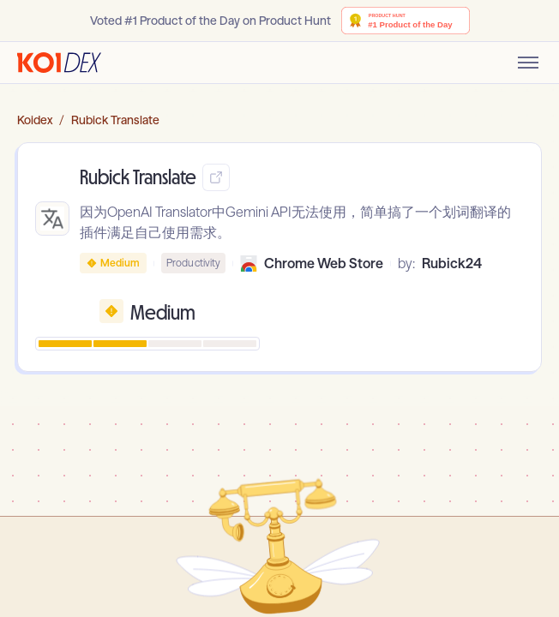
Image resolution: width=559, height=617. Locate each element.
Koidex (34, 120)
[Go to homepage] (59, 62)
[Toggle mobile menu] (528, 62)
